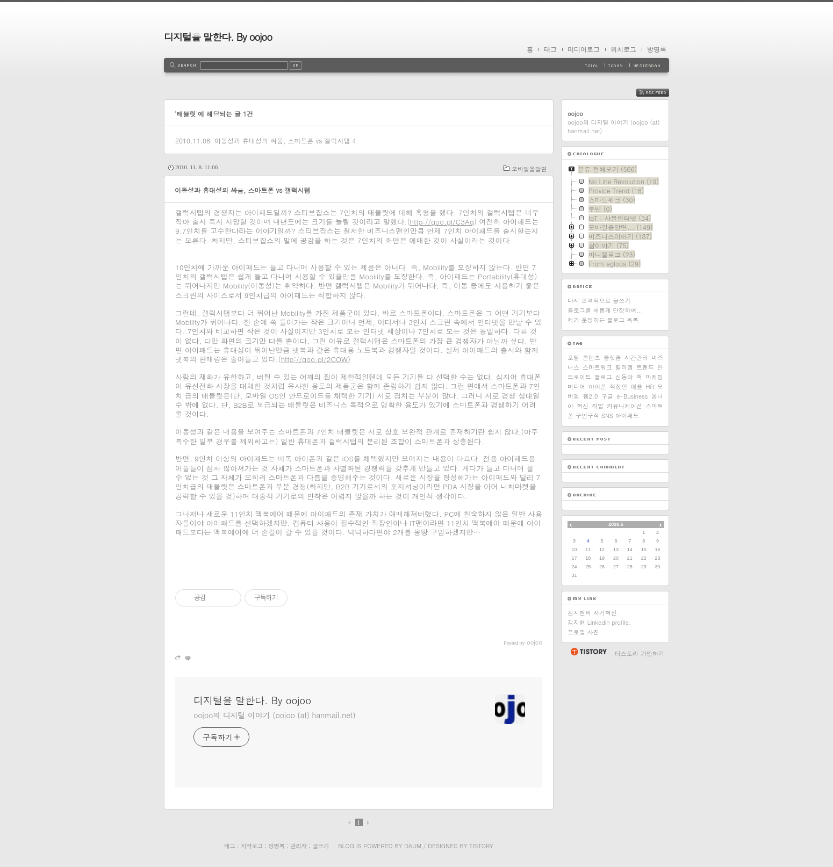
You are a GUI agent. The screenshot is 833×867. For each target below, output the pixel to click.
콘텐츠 (591, 357)
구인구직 (587, 415)
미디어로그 (584, 49)
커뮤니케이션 (624, 406)
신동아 (624, 377)
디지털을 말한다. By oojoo (218, 37)
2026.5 (615, 524)
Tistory (481, 846)
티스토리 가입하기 (639, 653)
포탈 (573, 357)
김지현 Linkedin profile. (599, 622)
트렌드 (645, 367)
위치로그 (623, 49)
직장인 (618, 386)
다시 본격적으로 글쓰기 (599, 301)
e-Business (632, 396)
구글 (607, 396)
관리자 (298, 846)
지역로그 (251, 846)
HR (650, 386)
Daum (412, 846)
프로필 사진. (584, 632)
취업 (598, 406)
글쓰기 (320, 846)
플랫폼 (612, 357)
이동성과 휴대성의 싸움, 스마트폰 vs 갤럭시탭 (282, 140)
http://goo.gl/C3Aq (442, 221)
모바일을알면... (533, 169)
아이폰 (597, 386)
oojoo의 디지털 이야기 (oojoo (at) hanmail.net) (274, 715)
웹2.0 (590, 396)
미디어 (576, 386)
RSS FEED (660, 93)
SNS (607, 415)
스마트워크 (597, 367)
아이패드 (627, 415)
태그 (550, 49)
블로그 (603, 377)
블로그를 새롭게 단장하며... (605, 310)
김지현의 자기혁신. (593, 613)
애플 (636, 386)
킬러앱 (624, 367)
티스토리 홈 (588, 651)
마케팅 (654, 377)
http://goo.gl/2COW (314, 359)
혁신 (582, 406)
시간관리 (636, 357)
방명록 (656, 49)
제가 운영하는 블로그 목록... (606, 320)
